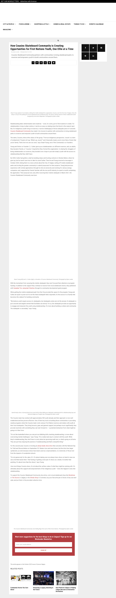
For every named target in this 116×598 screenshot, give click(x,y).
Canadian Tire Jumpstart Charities (24, 288)
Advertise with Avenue (28, 1)
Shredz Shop (34, 477)
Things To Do (79, 24)
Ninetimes (72, 475)
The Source (15, 477)
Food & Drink (24, 24)
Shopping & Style (41, 24)
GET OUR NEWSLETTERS (10, 1)
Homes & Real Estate (62, 24)
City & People (8, 24)
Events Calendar (96, 24)
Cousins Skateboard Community (20, 131)
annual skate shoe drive (45, 446)
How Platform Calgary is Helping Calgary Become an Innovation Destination (66, 589)
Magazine (7, 29)
